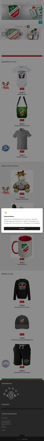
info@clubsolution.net (17, 223)
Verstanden (22, 228)
